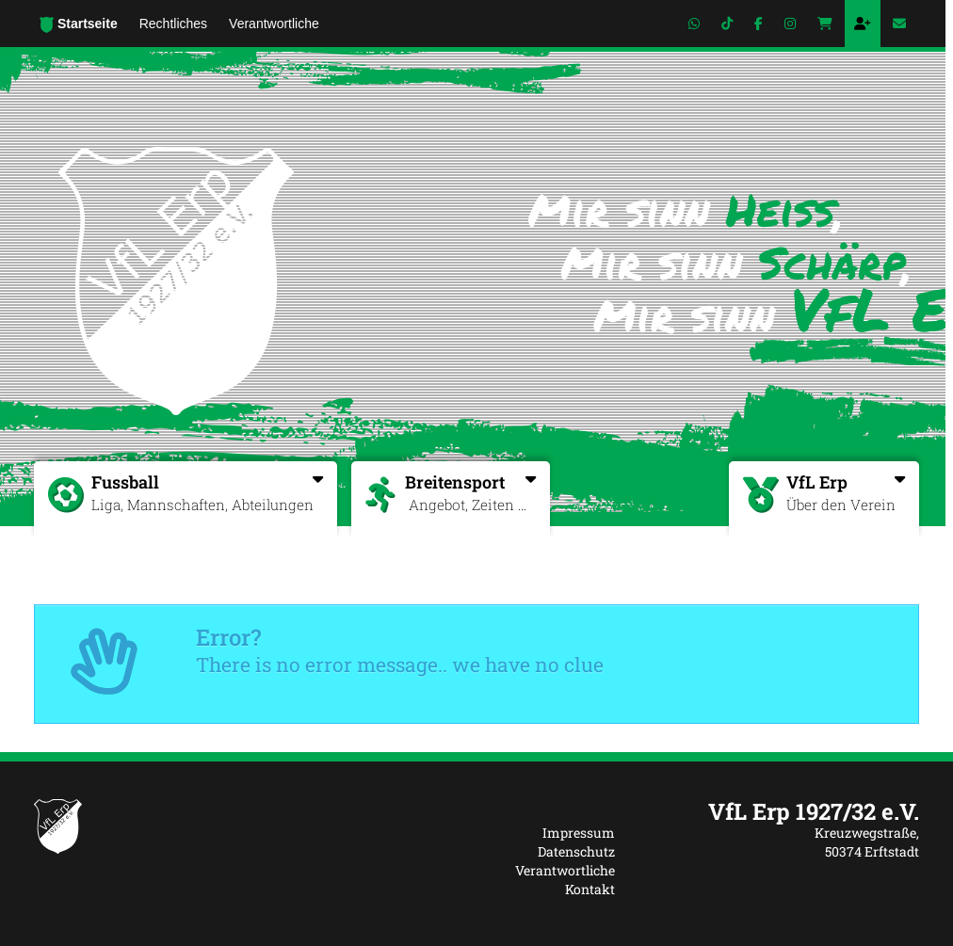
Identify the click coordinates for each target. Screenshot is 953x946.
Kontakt (590, 889)
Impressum (578, 833)
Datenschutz (576, 851)
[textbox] (781, 811)
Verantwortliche (565, 870)
